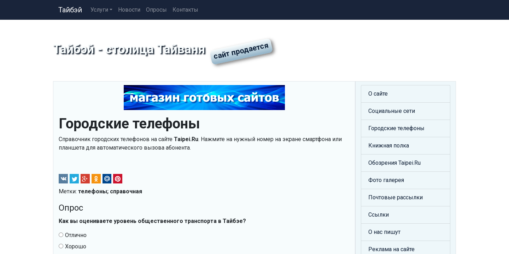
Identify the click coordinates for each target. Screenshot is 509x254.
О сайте (378, 93)
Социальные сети (391, 111)
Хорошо (72, 246)
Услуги (99, 9)
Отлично (73, 235)
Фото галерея (386, 180)
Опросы (156, 9)
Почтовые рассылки (395, 197)
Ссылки (378, 214)
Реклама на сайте (391, 249)
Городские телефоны (396, 128)
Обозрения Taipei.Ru (394, 162)
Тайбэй (70, 10)
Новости (129, 9)
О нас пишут (384, 232)
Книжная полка (388, 145)
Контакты (185, 9)
